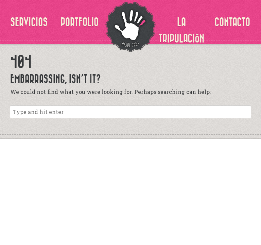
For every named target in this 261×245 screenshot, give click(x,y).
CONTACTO (232, 22)
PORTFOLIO (79, 22)
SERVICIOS (29, 22)
